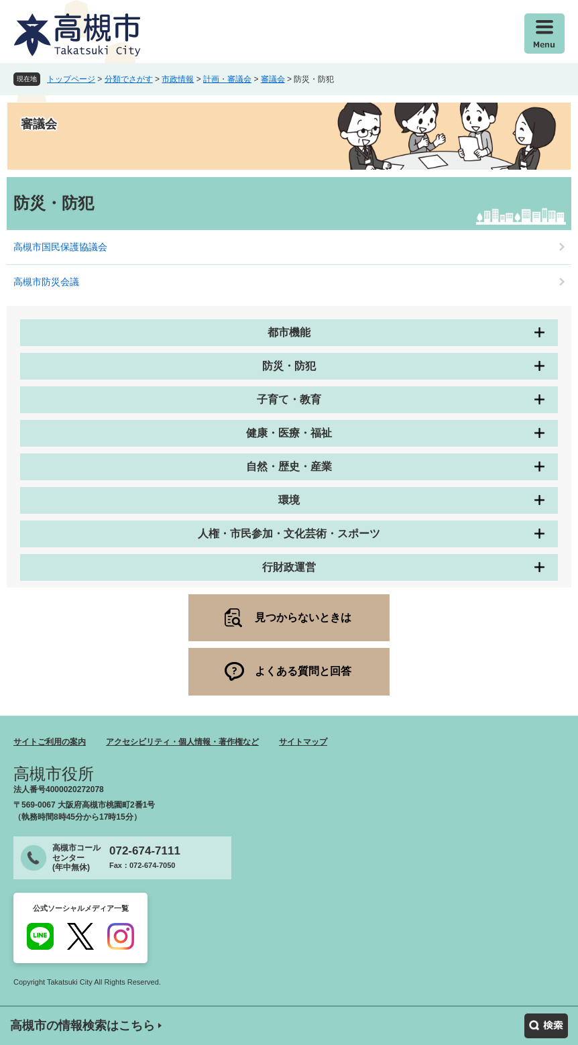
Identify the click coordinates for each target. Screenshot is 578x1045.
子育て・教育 (289, 399)
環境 (289, 500)
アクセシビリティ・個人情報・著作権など (182, 742)
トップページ (71, 79)
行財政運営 (289, 567)
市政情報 (178, 79)
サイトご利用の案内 (49, 742)
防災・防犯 (289, 366)
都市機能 (289, 332)
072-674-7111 (144, 851)
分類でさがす (129, 79)
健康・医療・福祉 (289, 433)
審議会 (273, 79)
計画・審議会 (227, 79)
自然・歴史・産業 (289, 466)
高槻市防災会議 (46, 281)
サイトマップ (303, 742)
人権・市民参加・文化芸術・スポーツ (289, 533)
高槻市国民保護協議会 (60, 246)
